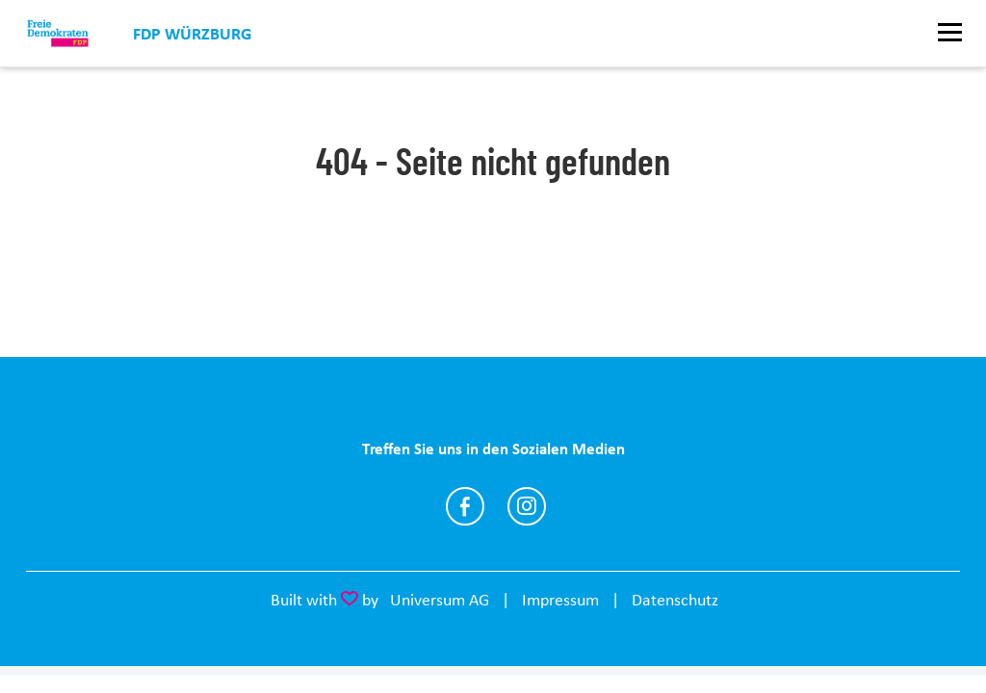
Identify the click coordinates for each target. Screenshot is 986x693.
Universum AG (439, 599)
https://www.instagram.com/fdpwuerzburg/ (526, 506)
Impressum (560, 599)
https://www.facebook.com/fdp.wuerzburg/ (465, 506)
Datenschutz (675, 599)
